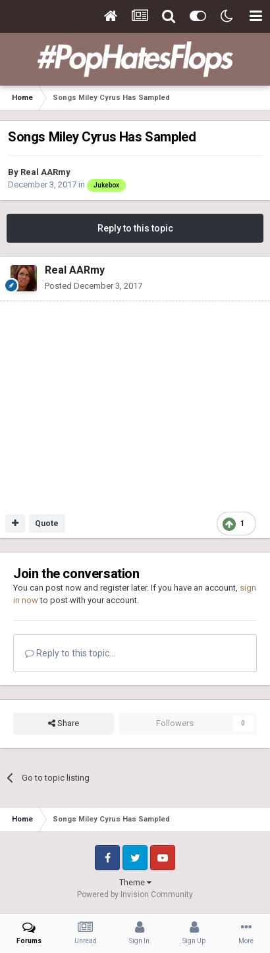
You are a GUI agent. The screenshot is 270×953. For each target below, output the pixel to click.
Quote (47, 523)
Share (63, 723)
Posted (93, 286)
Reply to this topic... (70, 653)
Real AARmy (45, 172)
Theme (135, 882)
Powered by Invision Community (135, 894)
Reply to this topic (135, 228)
